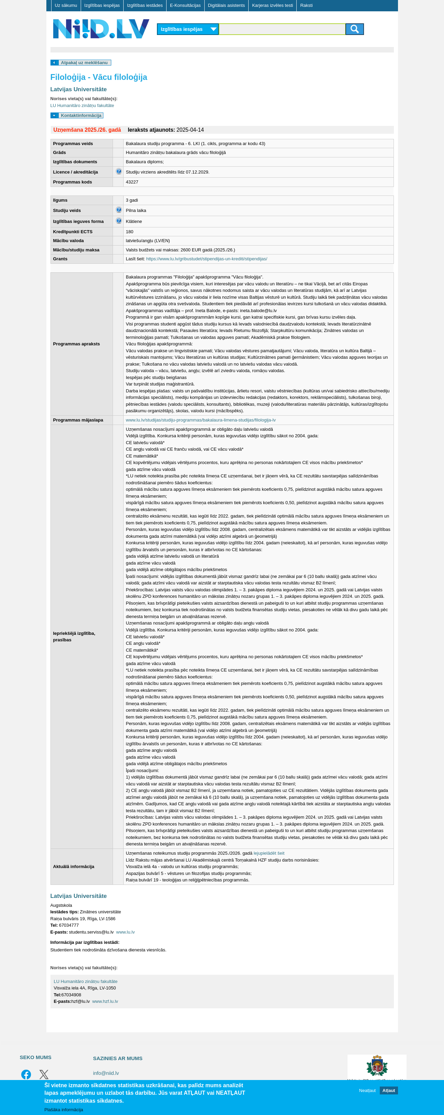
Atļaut (389, 1090)
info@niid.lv (106, 1073)
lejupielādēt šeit (269, 853)
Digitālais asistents (226, 5)
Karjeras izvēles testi (272, 5)
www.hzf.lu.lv (105, 1001)
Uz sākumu (66, 5)
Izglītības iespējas (102, 5)
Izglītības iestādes (145, 5)
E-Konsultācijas (185, 5)
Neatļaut (367, 1090)
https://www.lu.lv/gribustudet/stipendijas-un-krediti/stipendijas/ (206, 258)
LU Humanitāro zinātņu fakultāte (82, 105)
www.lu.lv (125, 932)
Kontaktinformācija (81, 115)
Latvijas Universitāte (78, 89)
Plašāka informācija (63, 1109)
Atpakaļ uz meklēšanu (84, 62)
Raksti (306, 5)
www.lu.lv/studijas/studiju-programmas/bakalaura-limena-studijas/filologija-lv (201, 420)
